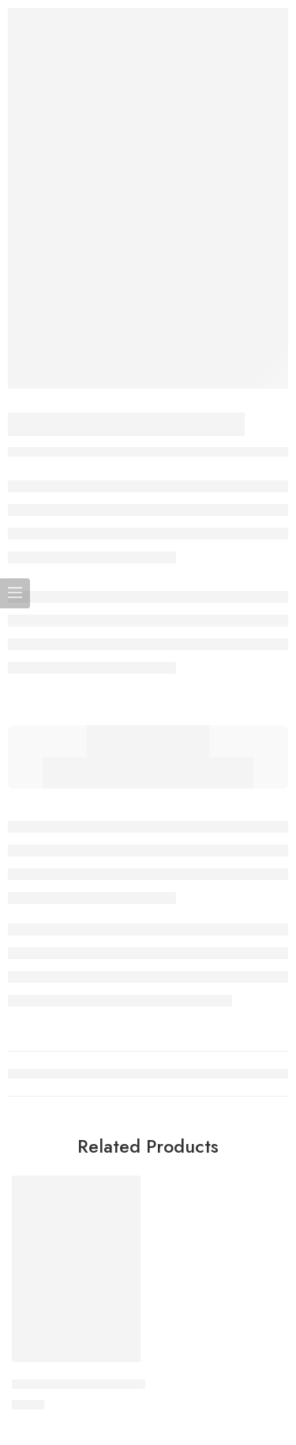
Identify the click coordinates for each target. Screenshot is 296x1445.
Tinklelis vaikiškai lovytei (78, 1384)
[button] (118, 1360)
